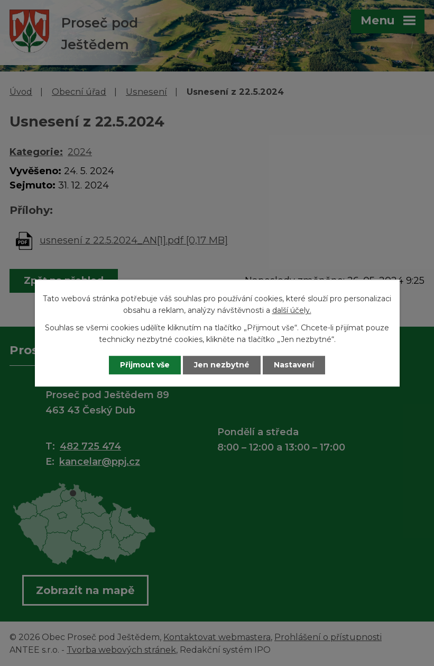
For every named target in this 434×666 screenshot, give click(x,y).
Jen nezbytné (222, 365)
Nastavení (294, 365)
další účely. (291, 311)
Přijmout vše (145, 365)
